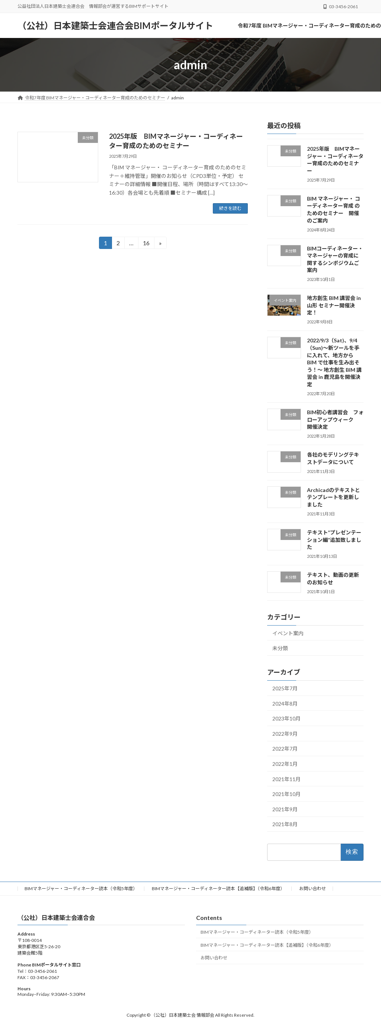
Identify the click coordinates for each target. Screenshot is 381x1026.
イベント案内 (288, 633)
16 (146, 244)
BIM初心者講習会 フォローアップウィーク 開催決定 (335, 419)
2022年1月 (285, 764)
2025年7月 (285, 688)
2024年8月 (285, 703)
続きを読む (230, 208)
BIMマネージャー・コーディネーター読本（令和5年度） (81, 888)
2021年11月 (286, 779)
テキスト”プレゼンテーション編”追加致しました (334, 539)
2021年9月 (285, 809)
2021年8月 (285, 824)
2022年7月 (285, 748)
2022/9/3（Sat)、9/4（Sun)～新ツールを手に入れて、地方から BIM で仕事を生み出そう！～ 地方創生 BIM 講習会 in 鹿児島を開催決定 (334, 362)
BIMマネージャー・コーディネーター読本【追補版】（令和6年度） (218, 888)
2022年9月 (285, 734)
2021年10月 (286, 794)
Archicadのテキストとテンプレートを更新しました (333, 497)
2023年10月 (286, 718)
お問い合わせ (312, 888)
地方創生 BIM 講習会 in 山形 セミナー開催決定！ (334, 305)
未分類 (280, 648)
